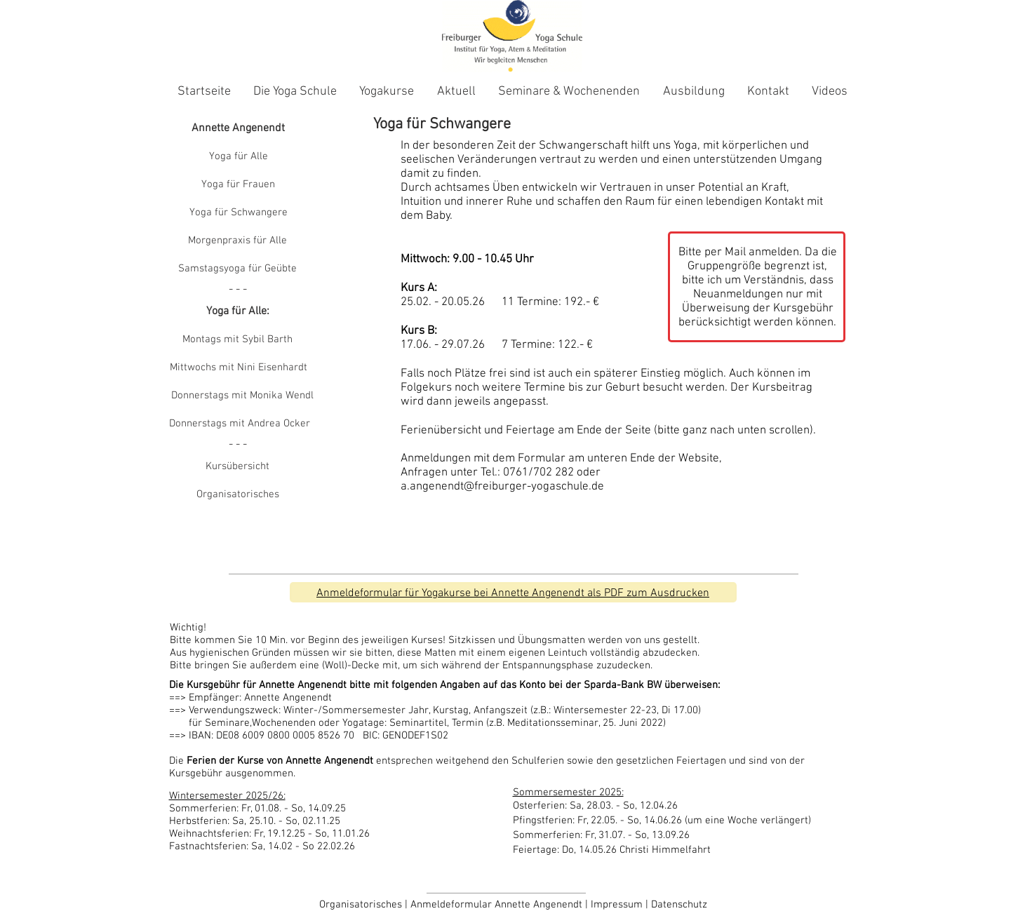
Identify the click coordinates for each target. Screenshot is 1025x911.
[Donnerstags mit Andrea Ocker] (239, 424)
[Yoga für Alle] (238, 157)
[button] (237, 290)
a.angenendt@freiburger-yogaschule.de (502, 487)
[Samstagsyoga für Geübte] (237, 269)
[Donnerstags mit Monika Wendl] (242, 396)
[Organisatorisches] (237, 495)
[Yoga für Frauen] (238, 185)
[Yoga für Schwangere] (238, 213)
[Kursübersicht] (237, 467)
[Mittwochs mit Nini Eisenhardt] (239, 368)
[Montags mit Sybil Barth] (238, 340)
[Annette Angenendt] (238, 129)
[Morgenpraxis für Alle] (237, 241)
